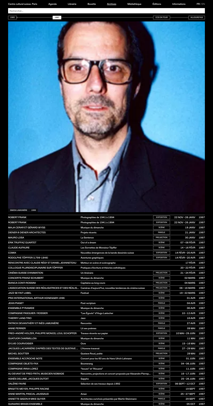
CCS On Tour (161, 17)
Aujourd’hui (196, 17)
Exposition (161, 217)
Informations (178, 4)
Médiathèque (134, 4)
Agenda (52, 4)
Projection (161, 239)
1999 (33, 210)
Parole (161, 234)
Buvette (92, 4)
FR (198, 4)
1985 (12, 17)
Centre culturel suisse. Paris (22, 4)
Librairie (72, 4)
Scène (162, 228)
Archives (111, 4)
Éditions (157, 4)
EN (203, 4)
